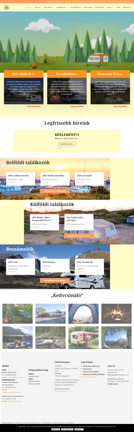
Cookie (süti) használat (91, 371)
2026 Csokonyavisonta (18, 175)
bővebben (11, 182)
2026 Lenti (13, 262)
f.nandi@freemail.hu (14, 401)
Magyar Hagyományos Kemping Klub (67, 35)
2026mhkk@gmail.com (15, 377)
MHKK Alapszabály (89, 377)
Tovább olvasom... (67, 144)
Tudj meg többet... (34, 106)
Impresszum (87, 369)
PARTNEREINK (99, 7)
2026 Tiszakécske (85, 262)
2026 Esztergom (84, 175)
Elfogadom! (55, 429)
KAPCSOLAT (127, 7)
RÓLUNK (38, 7)
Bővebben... (79, 429)
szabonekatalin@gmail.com (12, 392)
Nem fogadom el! (67, 429)
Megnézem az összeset (55, 191)
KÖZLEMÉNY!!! (67, 135)
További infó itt (113, 384)
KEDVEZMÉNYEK (75, 7)
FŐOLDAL (29, 7)
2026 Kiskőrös (49, 262)
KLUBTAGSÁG (88, 7)
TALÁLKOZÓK (47, 7)
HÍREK (118, 7)
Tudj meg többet (67, 51)
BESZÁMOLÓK (61, 7)
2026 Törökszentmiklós (53, 175)
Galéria (109, 7)
